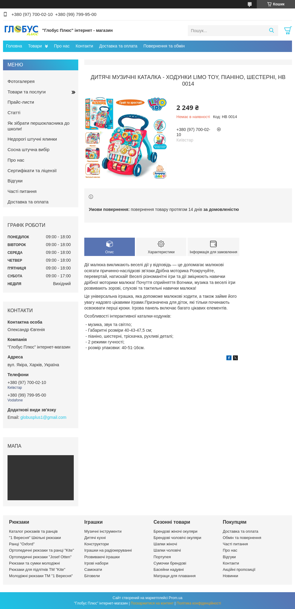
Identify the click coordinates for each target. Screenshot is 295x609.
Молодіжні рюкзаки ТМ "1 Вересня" (41, 576)
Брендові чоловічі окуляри (177, 537)
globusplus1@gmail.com (43, 417)
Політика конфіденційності (199, 603)
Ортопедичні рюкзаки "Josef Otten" (40, 557)
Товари (35, 46)
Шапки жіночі (165, 544)
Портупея (162, 557)
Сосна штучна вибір (28, 149)
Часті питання (22, 191)
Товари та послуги (27, 91)
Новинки (230, 576)
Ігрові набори (96, 563)
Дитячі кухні (95, 537)
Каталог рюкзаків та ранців (33, 531)
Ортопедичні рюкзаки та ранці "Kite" (41, 550)
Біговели (92, 576)
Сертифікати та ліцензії (32, 170)
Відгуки (15, 180)
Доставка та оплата (118, 46)
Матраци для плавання (175, 576)
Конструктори (96, 544)
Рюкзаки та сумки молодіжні (34, 563)
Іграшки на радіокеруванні (108, 550)
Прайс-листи (21, 102)
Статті (14, 112)
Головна (14, 46)
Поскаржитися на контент (152, 603)
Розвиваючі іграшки (102, 557)
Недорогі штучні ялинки (32, 139)
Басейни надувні (169, 569)
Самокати (93, 569)
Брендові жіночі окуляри (175, 531)
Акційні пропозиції (239, 569)
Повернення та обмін (164, 46)
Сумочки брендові (170, 563)
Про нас (62, 46)
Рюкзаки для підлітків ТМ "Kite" (37, 569)
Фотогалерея (21, 81)
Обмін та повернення (242, 537)
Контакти (84, 46)
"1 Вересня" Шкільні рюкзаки (35, 537)
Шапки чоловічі (167, 550)
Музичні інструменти (103, 531)
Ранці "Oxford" (22, 544)
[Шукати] (271, 30)
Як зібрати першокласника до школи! (39, 125)
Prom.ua (175, 598)
